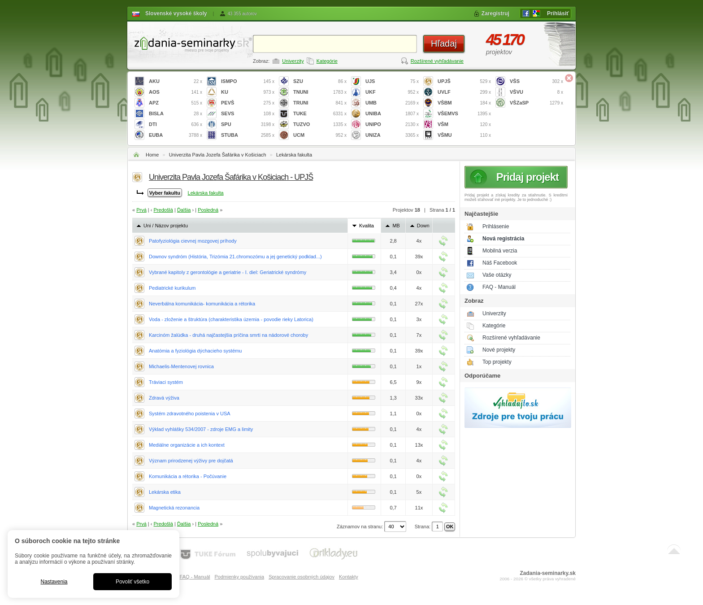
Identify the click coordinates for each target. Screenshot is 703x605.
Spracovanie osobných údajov (301, 576)
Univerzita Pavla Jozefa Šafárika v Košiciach (217, 154)
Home (152, 154)
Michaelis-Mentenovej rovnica (181, 366)
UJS (392, 81)
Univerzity (293, 61)
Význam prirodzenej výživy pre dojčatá (191, 460)
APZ (175, 103)
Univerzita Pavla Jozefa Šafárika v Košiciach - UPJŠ (231, 177)
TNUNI (320, 92)
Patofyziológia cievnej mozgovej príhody (193, 241)
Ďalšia (184, 210)
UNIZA (392, 135)
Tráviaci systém (166, 382)
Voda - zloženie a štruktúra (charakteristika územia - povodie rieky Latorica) (231, 319)
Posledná (208, 210)
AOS (175, 92)
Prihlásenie (495, 226)
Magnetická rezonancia (174, 507)
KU (247, 92)
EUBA (175, 135)
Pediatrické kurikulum (172, 288)
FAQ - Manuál (499, 287)
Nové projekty (498, 350)
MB (396, 225)
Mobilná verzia (499, 251)
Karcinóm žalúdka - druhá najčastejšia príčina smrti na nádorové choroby (228, 335)
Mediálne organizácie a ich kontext (187, 445)
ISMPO (247, 81)
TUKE (320, 114)
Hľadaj (444, 43)
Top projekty (497, 362)
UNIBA (392, 114)
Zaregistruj (495, 13)
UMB (392, 103)
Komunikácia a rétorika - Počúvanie (187, 476)
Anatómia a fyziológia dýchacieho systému (195, 350)
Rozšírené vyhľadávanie (437, 61)
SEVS (247, 114)
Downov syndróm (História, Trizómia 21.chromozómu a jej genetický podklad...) (235, 256)
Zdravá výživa (164, 397)
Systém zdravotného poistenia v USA (189, 413)
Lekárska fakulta (294, 154)
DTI (175, 124)
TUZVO (320, 124)
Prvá (141, 210)
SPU (247, 124)
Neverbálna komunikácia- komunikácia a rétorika (202, 303)
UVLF (464, 92)
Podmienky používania (239, 576)
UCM (320, 135)
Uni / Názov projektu (165, 225)
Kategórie (327, 61)
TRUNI (320, 103)
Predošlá (163, 210)
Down (423, 225)
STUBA (247, 135)
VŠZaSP (536, 103)
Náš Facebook (499, 263)
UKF (392, 92)
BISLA (175, 114)
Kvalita (366, 225)
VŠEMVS (464, 114)
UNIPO (392, 124)
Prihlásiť (558, 13)
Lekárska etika (165, 492)
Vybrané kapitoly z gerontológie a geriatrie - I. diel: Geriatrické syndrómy (227, 272)
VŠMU (464, 135)
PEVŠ (247, 103)
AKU (175, 81)
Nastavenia (53, 582)
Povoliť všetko (132, 582)
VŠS (536, 81)
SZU (320, 81)
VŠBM (464, 103)
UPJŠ (464, 81)
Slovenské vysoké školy (176, 13)
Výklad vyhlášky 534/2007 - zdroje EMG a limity (201, 429)
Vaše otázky (496, 275)
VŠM (464, 124)
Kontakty (348, 576)
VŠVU (536, 92)
